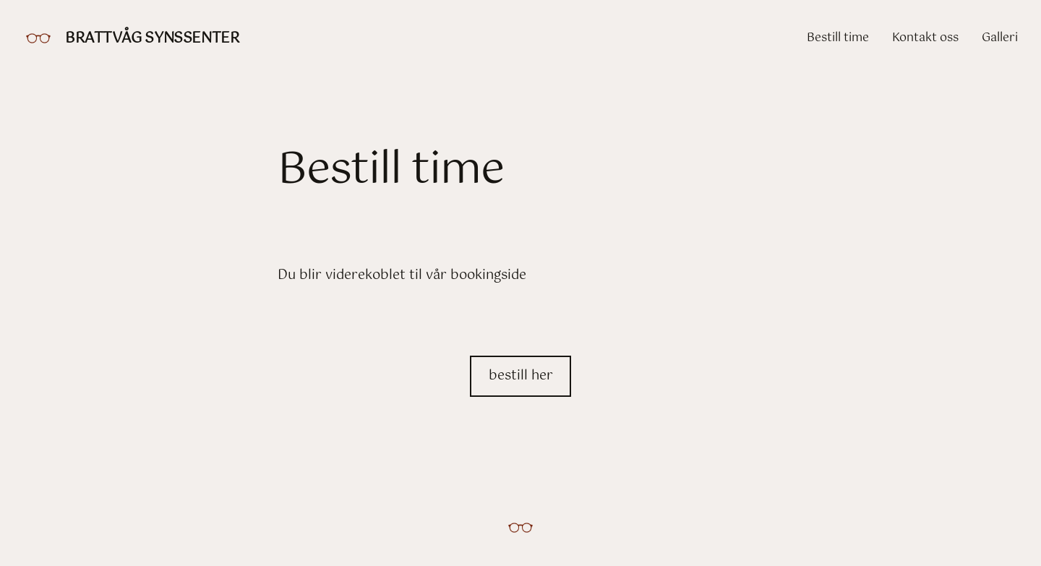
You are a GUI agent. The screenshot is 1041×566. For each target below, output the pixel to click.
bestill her (521, 376)
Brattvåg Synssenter (152, 39)
